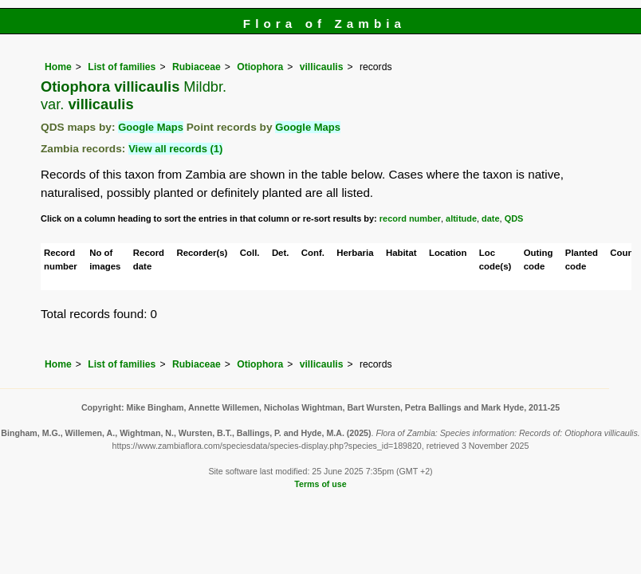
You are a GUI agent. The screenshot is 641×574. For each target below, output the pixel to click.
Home (58, 67)
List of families (121, 67)
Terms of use (320, 484)
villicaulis (322, 67)
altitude (461, 218)
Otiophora (260, 67)
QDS (514, 218)
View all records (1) (175, 149)
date (491, 218)
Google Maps (150, 127)
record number (410, 218)
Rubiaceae (196, 67)
